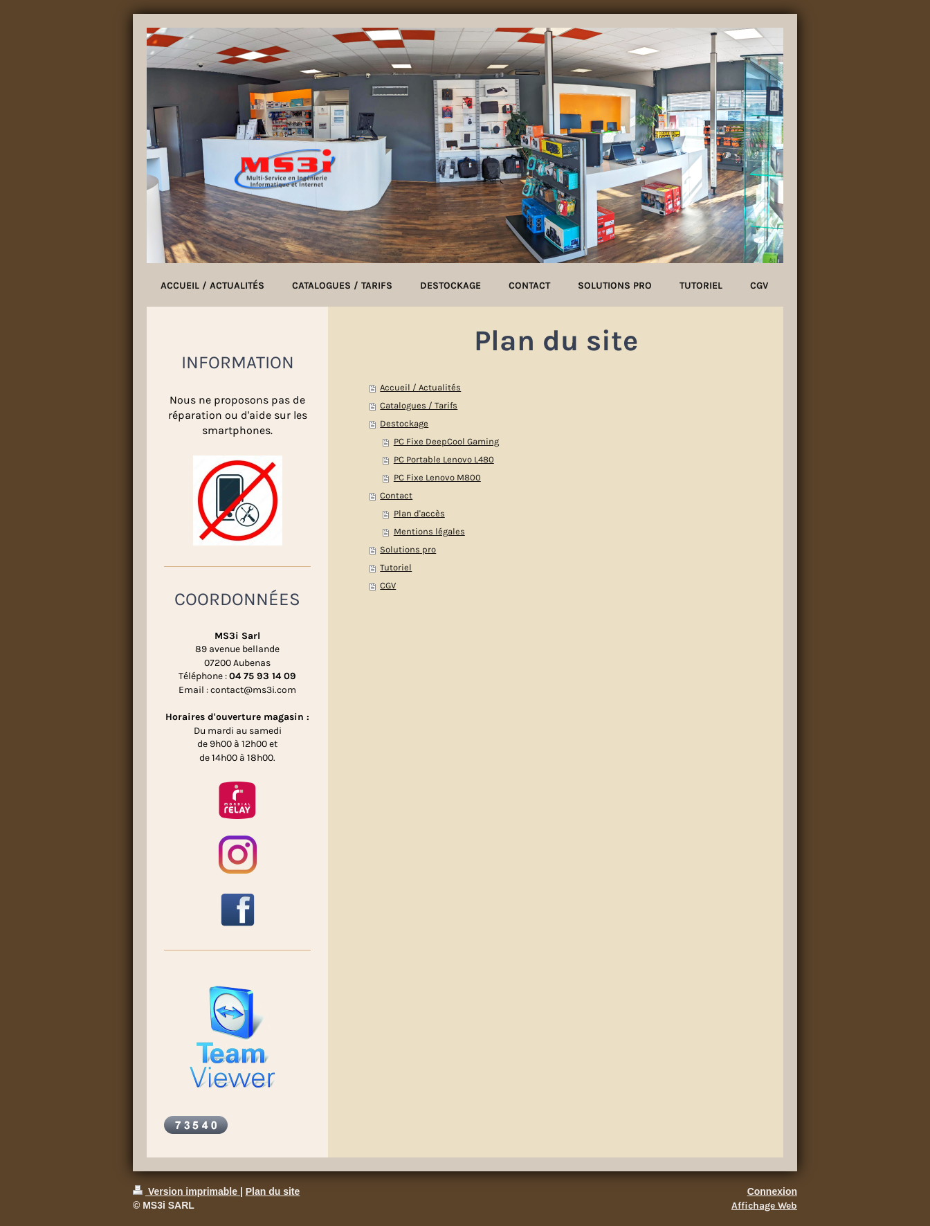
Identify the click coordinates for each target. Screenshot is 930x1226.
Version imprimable (186, 1191)
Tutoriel (396, 567)
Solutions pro (408, 549)
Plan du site (273, 1191)
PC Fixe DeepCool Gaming (446, 441)
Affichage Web (764, 1205)
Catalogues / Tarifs (418, 405)
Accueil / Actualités (420, 387)
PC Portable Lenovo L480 (444, 459)
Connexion (772, 1191)
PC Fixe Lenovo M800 (437, 477)
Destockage (404, 423)
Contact (396, 495)
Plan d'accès (419, 513)
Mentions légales (429, 531)
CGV (388, 585)
